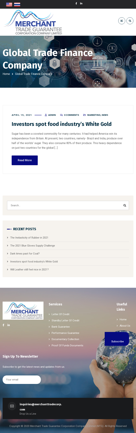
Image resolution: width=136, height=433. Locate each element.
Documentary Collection (65, 339)
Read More (25, 160)
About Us (125, 325)
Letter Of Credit (60, 314)
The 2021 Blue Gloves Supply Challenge (32, 245)
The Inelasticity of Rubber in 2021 (29, 237)
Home (6, 74)
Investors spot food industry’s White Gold (62, 124)
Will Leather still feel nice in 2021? (29, 269)
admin (52, 115)
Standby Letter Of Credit (65, 320)
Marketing (94, 115)
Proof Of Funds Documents (67, 345)
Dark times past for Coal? (25, 253)
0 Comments (71, 115)
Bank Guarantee (61, 326)
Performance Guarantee (65, 333)
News (105, 115)
